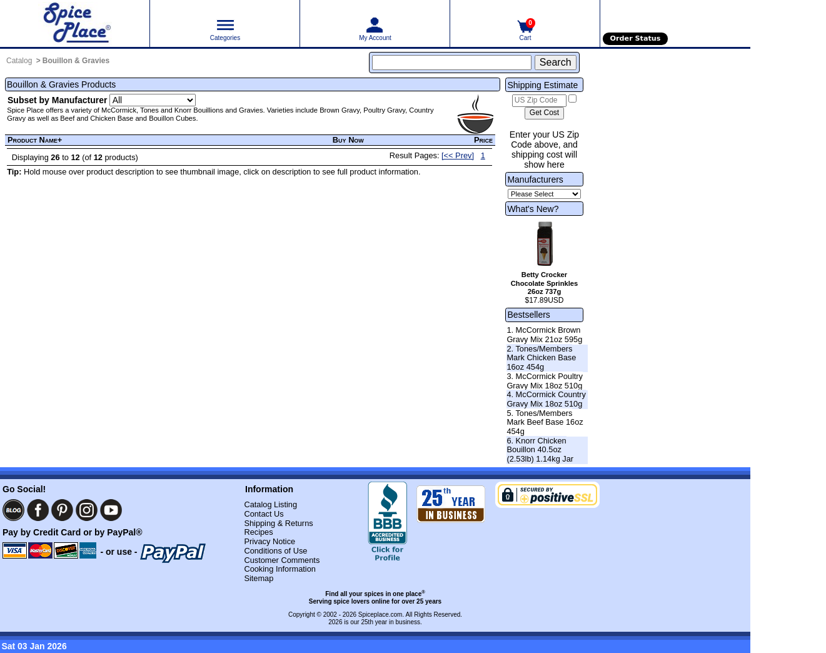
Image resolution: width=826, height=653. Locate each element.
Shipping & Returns (278, 523)
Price (483, 139)
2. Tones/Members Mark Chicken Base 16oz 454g (541, 358)
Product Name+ (35, 139)
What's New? (532, 209)
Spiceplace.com (380, 614)
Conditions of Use (275, 550)
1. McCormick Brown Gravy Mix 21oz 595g (544, 334)
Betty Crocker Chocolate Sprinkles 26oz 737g (544, 283)
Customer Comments (282, 560)
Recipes (258, 532)
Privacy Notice (269, 541)
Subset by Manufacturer (57, 100)
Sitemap (258, 578)
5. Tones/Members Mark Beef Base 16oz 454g (544, 422)
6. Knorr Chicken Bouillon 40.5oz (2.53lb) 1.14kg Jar (539, 449)
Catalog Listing (270, 504)
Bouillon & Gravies (76, 60)
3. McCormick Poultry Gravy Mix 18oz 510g (544, 381)
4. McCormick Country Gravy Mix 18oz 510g (546, 399)
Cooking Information (280, 569)
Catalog (19, 60)
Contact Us (263, 514)
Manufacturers (535, 180)
